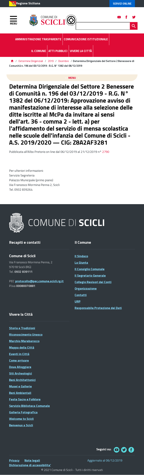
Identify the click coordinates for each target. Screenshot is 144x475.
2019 (50, 61)
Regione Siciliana (28, 3)
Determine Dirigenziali (31, 61)
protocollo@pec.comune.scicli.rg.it (39, 281)
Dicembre (63, 61)
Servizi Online (122, 4)
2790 (105, 151)
